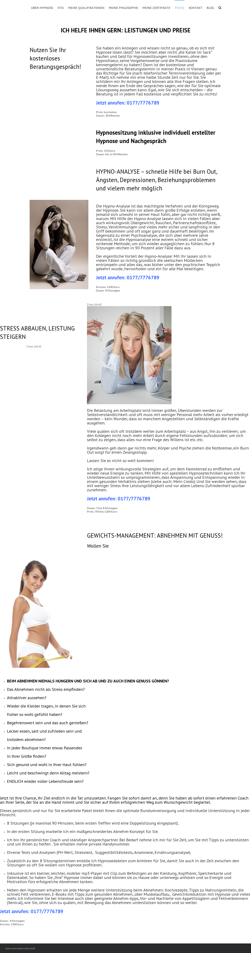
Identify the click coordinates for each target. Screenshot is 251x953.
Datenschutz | (24, 948)
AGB (33, 948)
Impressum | (11, 948)
